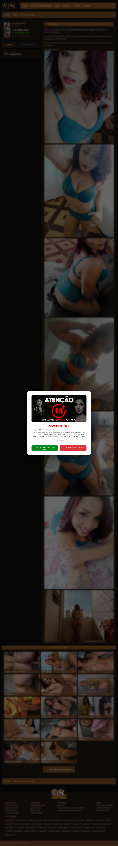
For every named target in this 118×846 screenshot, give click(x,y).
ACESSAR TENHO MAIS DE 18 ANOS (45, 448)
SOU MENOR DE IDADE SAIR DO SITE (73, 448)
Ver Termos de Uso (59, 440)
